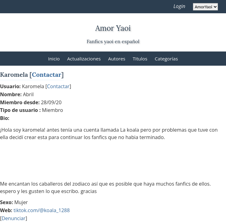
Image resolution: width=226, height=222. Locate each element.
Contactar (46, 74)
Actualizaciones (84, 59)
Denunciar (13, 218)
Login (179, 6)
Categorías (166, 59)
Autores (116, 59)
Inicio (54, 59)
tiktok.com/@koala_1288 (42, 210)
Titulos (140, 59)
